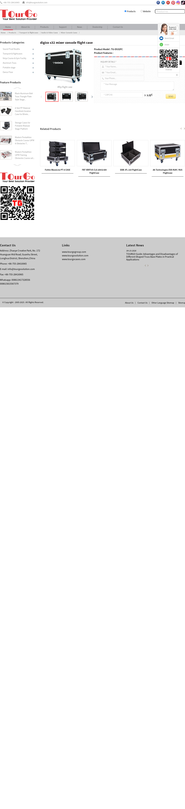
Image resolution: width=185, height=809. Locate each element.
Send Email (169, 38)
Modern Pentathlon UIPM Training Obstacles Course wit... (25, 155)
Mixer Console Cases (69, 32)
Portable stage (9, 67)
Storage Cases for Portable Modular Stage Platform (22, 125)
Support (63, 27)
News (79, 27)
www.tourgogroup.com (74, 753)
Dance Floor (8, 72)
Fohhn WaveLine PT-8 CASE (57, 719)
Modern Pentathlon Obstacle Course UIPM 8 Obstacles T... (24, 140)
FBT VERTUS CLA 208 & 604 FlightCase (68, 661)
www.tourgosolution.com (75, 757)
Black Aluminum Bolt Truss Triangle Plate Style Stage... (24, 96)
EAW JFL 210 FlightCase (131, 719)
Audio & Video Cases (49, 32)
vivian (166, 45)
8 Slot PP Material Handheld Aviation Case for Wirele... (23, 111)
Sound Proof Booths (11, 49)
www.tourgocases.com (73, 760)
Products (131, 11)
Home (8, 27)
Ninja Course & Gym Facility (14, 58)
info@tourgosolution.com (21, 770)
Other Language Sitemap (163, 804)
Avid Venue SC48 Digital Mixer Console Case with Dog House (74, 665)
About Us (25, 27)
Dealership (97, 27)
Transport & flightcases (28, 32)
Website (147, 11)
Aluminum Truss (9, 62)
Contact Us (118, 27)
